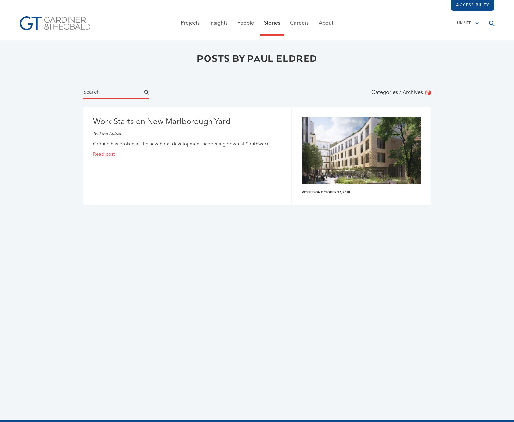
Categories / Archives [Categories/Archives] (401, 92)
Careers (299, 25)
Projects (190, 25)
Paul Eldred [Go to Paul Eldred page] (110, 134)
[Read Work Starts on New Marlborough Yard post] (187, 122)
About (326, 25)
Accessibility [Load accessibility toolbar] (472, 5)
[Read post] (187, 154)
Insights (218, 25)
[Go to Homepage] (55, 25)
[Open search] (491, 25)
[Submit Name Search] (152, 92)
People (245, 25)
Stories (272, 25)
